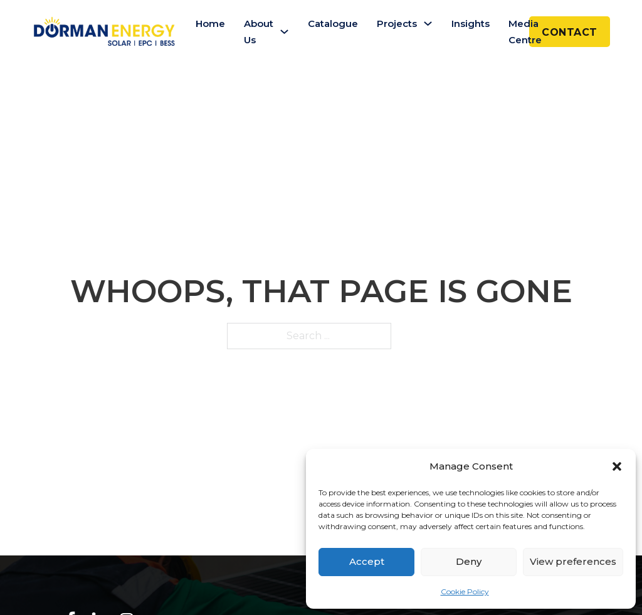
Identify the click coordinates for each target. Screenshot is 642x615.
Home (210, 23)
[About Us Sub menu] (284, 32)
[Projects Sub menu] (428, 23)
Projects (397, 23)
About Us (258, 32)
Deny (469, 561)
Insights (470, 23)
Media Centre (525, 32)
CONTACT (569, 32)
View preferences (573, 561)
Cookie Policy (465, 591)
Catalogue (333, 23)
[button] (617, 466)
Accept (366, 561)
